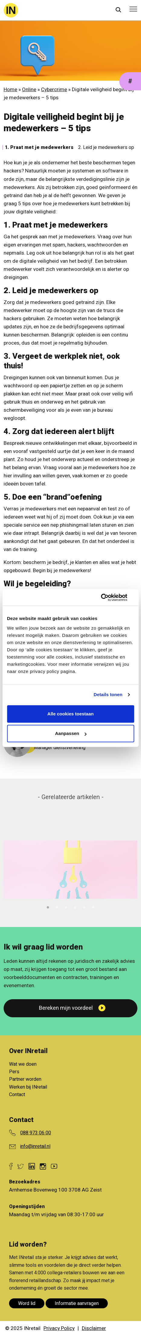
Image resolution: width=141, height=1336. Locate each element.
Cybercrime (54, 89)
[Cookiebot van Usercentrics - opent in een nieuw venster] (107, 597)
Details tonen (108, 694)
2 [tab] (57, 907)
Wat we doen (23, 1064)
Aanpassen (70, 733)
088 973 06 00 (35, 1132)
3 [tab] (66, 907)
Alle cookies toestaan (70, 713)
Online (29, 89)
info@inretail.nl (35, 1146)
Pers (14, 1071)
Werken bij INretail (28, 1087)
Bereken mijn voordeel (66, 1008)
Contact (17, 1094)
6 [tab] (93, 907)
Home (10, 89)
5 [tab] (84, 907)
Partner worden (25, 1079)
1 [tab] (48, 907)
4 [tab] (75, 907)
